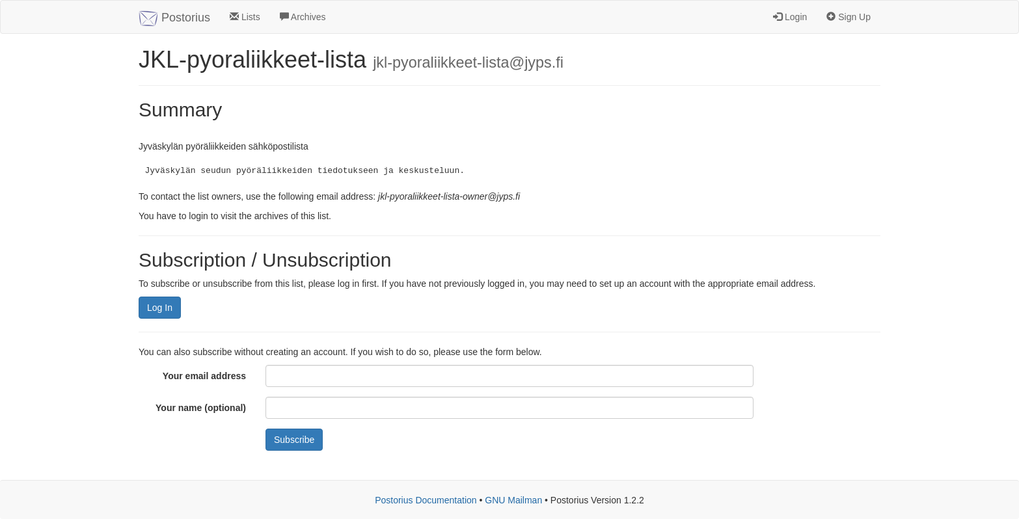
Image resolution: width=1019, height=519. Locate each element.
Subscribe (294, 439)
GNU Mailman (513, 500)
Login (790, 17)
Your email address (204, 376)
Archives (303, 17)
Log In (159, 307)
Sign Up (848, 17)
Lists (245, 17)
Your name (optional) (201, 408)
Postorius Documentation (425, 500)
